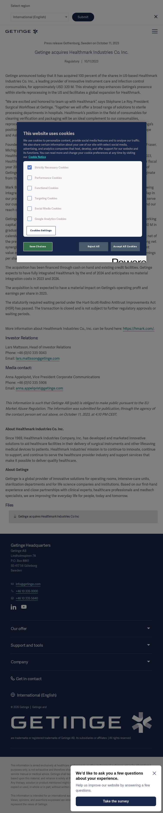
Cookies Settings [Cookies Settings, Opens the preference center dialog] (41, 230)
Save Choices (38, 246)
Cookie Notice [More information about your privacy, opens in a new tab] (37, 157)
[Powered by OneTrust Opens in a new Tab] (127, 259)
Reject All (94, 246)
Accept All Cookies (125, 246)
